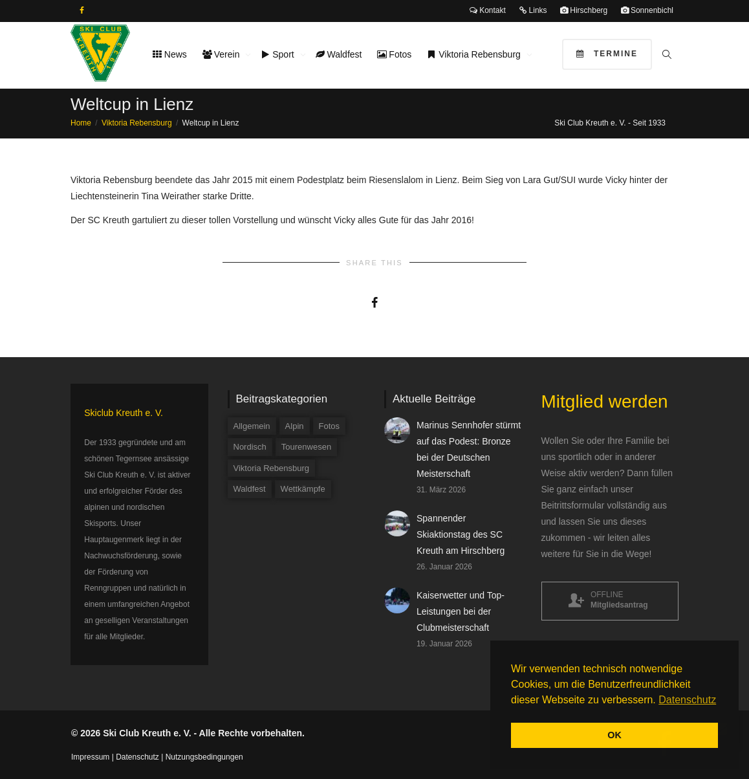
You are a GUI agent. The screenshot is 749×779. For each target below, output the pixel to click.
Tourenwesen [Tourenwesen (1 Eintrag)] (306, 447)
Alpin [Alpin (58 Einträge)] (294, 426)
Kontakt (488, 10)
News (170, 54)
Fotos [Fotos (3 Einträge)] (329, 426)
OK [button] (614, 735)
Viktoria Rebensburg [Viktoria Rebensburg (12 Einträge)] (271, 468)
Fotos (394, 54)
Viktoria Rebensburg (475, 54)
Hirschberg (583, 10)
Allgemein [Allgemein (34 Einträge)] (251, 426)
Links (533, 10)
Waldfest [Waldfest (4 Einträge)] (249, 489)
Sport (278, 54)
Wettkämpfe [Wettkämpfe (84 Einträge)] (303, 489)
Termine (607, 53)
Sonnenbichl (647, 10)
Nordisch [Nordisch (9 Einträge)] (249, 447)
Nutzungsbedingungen (204, 757)
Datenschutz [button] (687, 699)
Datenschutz (137, 757)
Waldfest (339, 54)
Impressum (90, 757)
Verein (222, 54)
